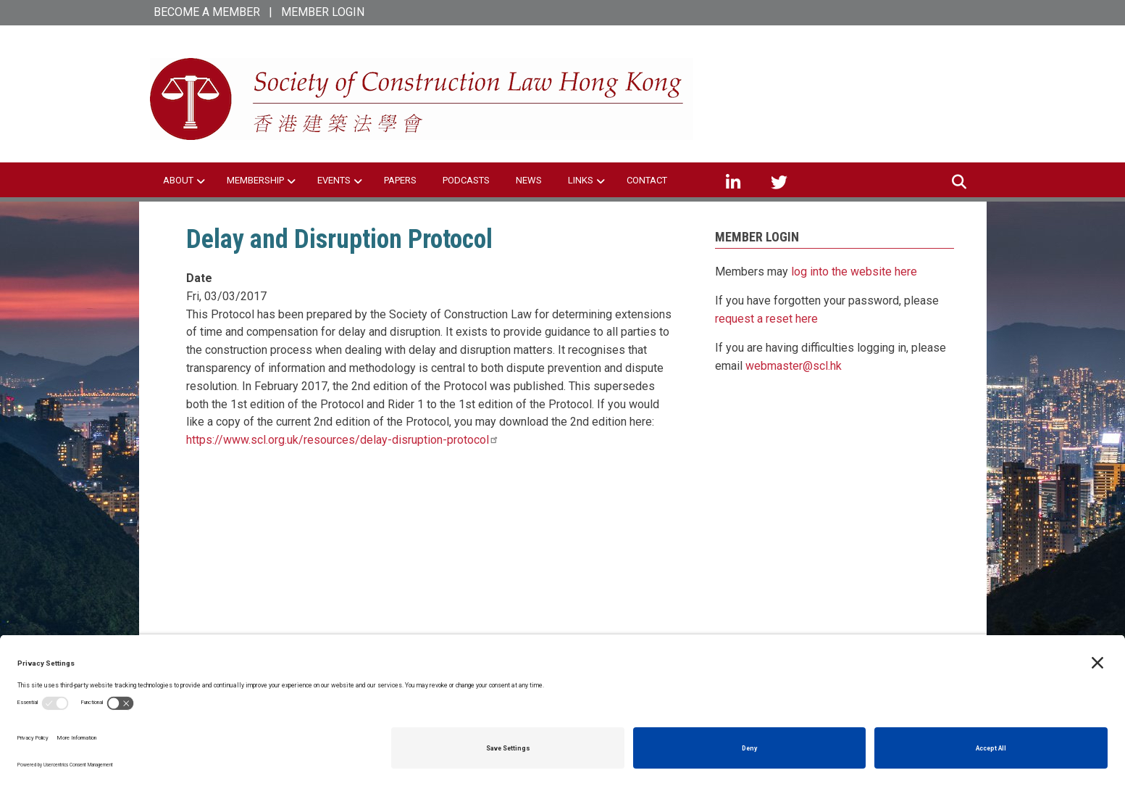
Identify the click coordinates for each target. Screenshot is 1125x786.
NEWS (529, 180)
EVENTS (334, 180)
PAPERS (400, 180)
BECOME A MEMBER (207, 12)
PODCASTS (466, 180)
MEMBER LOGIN (322, 12)
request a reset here (766, 319)
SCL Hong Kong (811, 72)
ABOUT (178, 180)
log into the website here (854, 271)
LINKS (580, 180)
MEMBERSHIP (255, 180)
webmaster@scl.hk (793, 366)
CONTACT (647, 180)
